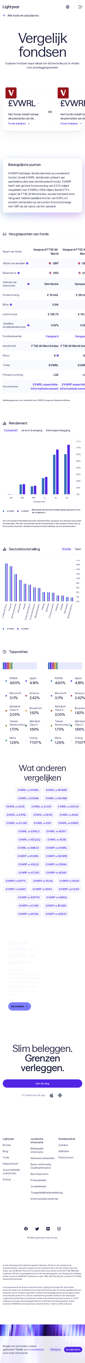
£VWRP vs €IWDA (56, 897)
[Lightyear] (11, 7)
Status (7, 1179)
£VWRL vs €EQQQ (30, 839)
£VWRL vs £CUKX (16, 823)
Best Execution (39, 1174)
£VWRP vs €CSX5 (29, 872)
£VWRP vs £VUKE (69, 889)
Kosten (7, 1145)
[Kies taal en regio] (67, 6)
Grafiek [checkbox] (66, 549)
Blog (5, 1151)
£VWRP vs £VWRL (56, 847)
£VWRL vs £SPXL (16, 814)
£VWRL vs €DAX (69, 814)
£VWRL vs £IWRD (68, 823)
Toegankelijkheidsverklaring (42, 1192)
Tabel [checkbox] (78, 549)
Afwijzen (56, 1349)
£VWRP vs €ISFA (42, 889)
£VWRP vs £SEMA (56, 864)
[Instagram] (59, 1228)
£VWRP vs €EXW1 (56, 872)
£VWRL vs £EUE (15, 806)
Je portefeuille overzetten (11, 1171)
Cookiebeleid (38, 1186)
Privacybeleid (38, 1180)
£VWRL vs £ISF (42, 823)
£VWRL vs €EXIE (56, 839)
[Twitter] (37, 1228)
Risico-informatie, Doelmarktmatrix (41, 1166)
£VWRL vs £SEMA (28, 798)
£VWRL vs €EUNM (56, 798)
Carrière (63, 1145)
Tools (6, 1157)
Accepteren (73, 1349)
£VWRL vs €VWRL (28, 790)
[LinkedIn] (48, 1228)
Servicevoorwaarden (42, 1158)
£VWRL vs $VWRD (56, 790)
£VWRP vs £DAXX (16, 889)
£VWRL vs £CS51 (41, 806)
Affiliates (64, 1151)
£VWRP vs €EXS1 (69, 881)
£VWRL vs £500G (68, 806)
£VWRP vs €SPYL (16, 881)
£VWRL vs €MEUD (28, 847)
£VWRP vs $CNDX (56, 905)
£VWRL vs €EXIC (43, 814)
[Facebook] (26, 1228)
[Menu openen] (79, 7)
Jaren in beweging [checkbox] (31, 430)
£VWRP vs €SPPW (29, 897)
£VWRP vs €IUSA (43, 881)
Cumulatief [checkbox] (10, 430)
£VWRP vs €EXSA (28, 914)
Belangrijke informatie (37, 1150)
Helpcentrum (10, 1163)
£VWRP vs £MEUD (56, 914)
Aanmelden (19, 1006)
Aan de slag (42, 1083)
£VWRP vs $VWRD (56, 856)
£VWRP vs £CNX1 (29, 905)
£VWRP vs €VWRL (28, 856)
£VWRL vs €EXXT (56, 831)
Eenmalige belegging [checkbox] (58, 430)
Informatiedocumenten (42, 1198)
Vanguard (52, 336)
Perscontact (66, 1157)
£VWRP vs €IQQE (28, 864)
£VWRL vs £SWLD (29, 831)
